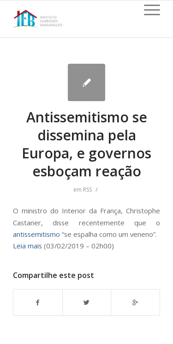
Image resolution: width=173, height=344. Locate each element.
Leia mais (27, 245)
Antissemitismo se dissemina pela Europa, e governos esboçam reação (86, 144)
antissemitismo (36, 234)
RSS (87, 189)
